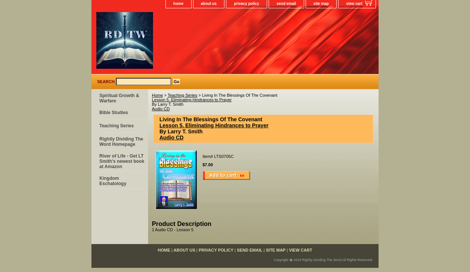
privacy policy (246, 4)
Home (157, 95)
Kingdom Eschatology (112, 181)
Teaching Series (182, 95)
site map (321, 4)
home (178, 4)
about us (209, 4)
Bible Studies (113, 112)
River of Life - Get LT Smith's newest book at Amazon (121, 161)
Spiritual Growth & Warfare (119, 98)
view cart (354, 4)
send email (286, 4)
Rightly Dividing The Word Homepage (121, 141)
